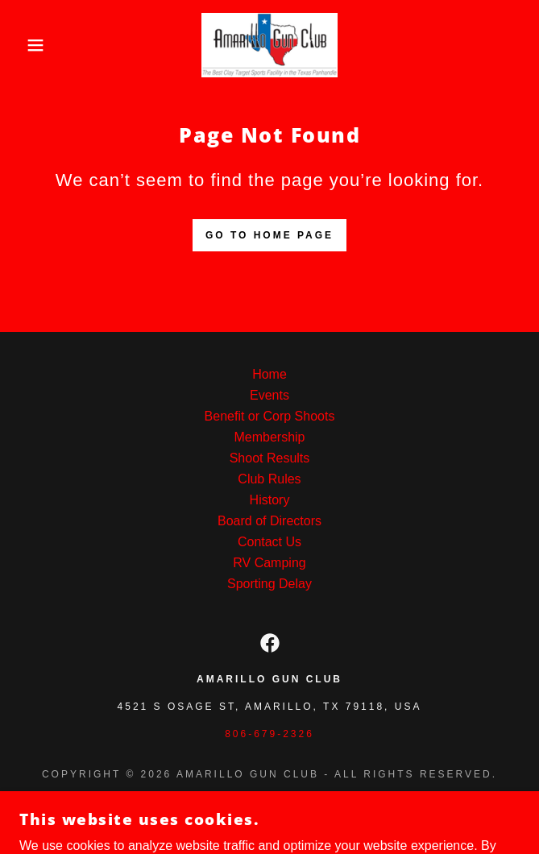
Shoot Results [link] (270, 458)
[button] (35, 45)
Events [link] (269, 395)
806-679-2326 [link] (269, 734)
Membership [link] (269, 437)
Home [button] (269, 374)
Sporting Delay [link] (269, 584)
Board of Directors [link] (269, 521)
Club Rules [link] (269, 479)
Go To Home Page (269, 235)
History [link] (270, 500)
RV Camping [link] (269, 563)
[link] (269, 45)
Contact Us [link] (269, 542)
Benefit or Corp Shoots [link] (270, 416)
